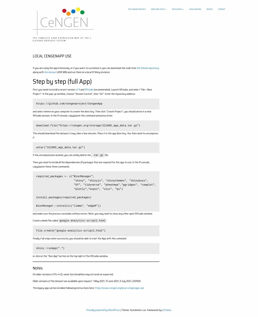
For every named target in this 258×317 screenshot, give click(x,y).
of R (78, 90)
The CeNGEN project (137, 9)
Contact (221, 9)
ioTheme (166, 310)
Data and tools (158, 9)
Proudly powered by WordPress (103, 310)
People (209, 9)
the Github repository (148, 68)
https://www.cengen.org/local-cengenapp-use (119, 288)
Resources (177, 9)
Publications (195, 9)
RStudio (89, 90)
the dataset (50, 72)
